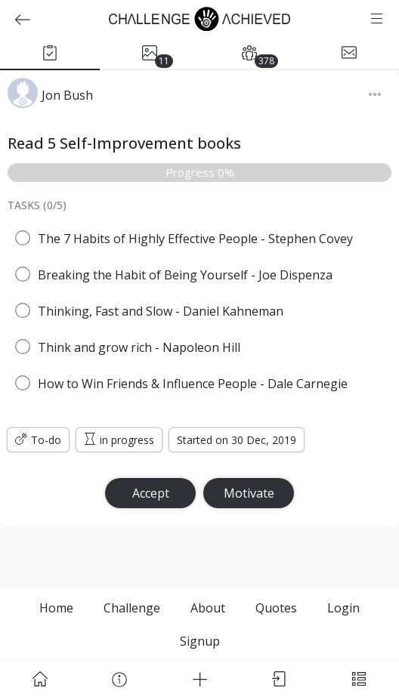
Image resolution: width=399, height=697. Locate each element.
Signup (200, 641)
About (207, 608)
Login (343, 608)
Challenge (132, 608)
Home (56, 608)
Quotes (276, 608)
